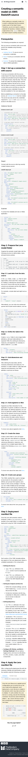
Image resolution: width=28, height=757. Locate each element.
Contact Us (11, 753)
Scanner (5, 61)
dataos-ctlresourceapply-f (16, 678)
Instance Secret (7, 52)
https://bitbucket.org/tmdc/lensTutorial (16, 614)
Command (4, 675)
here (23, 429)
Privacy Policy (18, 753)
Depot (5, 56)
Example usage (13, 675)
